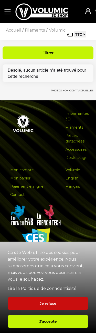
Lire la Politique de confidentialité (42, 288)
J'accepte (48, 321)
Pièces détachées (75, 138)
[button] (7, 11)
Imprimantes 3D (77, 116)
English (72, 178)
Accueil (13, 30)
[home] (47, 12)
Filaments (35, 30)
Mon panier (20, 178)
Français (73, 186)
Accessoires (76, 149)
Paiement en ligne (27, 186)
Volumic (57, 30)
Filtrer (48, 53)
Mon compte (22, 170)
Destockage (77, 157)
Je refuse (48, 303)
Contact (17, 194)
